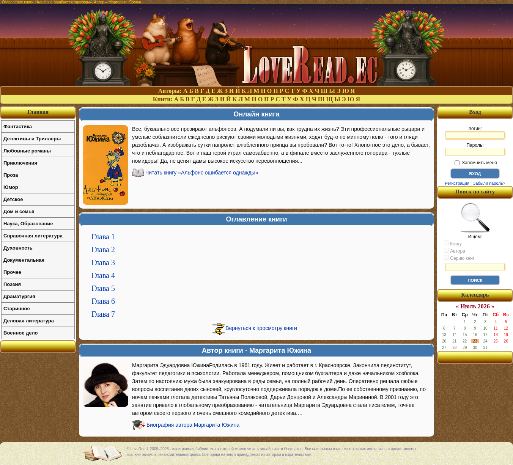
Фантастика (17, 126)
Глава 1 (103, 236)
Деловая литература (28, 321)
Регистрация (457, 183)
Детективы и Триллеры (32, 138)
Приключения (20, 163)
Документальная (23, 260)
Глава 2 (103, 249)
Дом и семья (19, 211)
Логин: (475, 133)
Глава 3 (103, 262)
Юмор (10, 187)
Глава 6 (103, 301)
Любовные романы (27, 151)
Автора (454, 251)
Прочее (12, 272)
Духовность (18, 248)
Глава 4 (103, 275)
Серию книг (459, 258)
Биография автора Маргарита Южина (192, 425)
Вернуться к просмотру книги (261, 328)
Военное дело (20, 333)
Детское (13, 199)
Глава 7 (103, 314)
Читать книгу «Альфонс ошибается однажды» (201, 173)
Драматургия (19, 296)
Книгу (453, 243)
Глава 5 (103, 288)
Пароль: (475, 149)
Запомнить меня (476, 162)
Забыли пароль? (489, 183)
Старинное (16, 308)
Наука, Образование (28, 223)
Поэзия (12, 284)
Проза (10, 175)
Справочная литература (33, 236)
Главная (38, 112)
